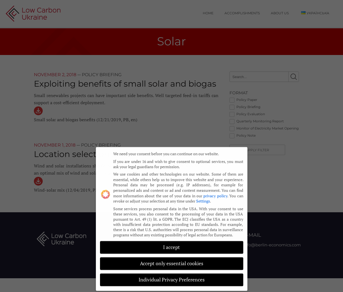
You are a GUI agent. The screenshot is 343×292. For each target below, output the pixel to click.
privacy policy (215, 192)
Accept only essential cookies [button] (171, 260)
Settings (203, 197)
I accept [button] (171, 244)
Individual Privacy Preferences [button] (172, 276)
